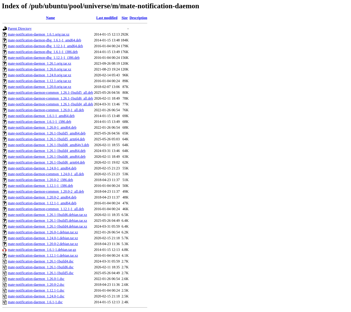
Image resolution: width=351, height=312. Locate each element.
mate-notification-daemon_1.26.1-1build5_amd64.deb (47, 133)
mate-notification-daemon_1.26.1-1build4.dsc (41, 261)
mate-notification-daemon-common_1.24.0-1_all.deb (46, 174)
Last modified (107, 18)
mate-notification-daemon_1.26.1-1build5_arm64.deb (46, 139)
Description (138, 18)
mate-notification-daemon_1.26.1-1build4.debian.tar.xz (47, 226)
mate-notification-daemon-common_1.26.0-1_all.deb (46, 110)
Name (50, 18)
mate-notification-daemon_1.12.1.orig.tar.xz (39, 81)
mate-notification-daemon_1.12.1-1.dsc (36, 290)
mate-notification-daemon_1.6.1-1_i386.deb (39, 122)
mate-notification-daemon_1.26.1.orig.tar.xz (39, 63)
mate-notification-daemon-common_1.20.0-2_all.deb (46, 191)
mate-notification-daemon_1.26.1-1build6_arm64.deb (46, 162)
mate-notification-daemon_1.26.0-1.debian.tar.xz (43, 232)
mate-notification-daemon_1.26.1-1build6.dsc (41, 267)
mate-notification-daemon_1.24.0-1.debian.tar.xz (43, 238)
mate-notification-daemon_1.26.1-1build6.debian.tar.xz (47, 215)
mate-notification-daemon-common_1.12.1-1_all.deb (46, 209)
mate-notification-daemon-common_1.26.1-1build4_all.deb (50, 104)
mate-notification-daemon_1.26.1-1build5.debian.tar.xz (47, 220)
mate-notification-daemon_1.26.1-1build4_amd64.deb (47, 151)
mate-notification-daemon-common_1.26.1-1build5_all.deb (50, 92)
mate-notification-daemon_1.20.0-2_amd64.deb (42, 197)
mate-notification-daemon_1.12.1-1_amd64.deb (42, 203)
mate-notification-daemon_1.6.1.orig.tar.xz (38, 34)
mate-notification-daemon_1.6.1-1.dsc (35, 302)
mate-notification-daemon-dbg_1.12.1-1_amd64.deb (45, 46)
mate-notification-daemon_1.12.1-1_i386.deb (40, 186)
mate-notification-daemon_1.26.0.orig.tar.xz (39, 69)
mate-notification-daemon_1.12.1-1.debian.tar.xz (43, 255)
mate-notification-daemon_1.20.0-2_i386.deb (40, 180)
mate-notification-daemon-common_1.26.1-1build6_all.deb (50, 98)
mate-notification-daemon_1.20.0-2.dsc (36, 284)
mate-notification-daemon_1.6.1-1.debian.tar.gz (42, 250)
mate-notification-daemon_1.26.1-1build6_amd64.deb (47, 156)
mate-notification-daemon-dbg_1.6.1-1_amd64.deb (44, 40)
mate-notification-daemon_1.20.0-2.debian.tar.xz (43, 244)
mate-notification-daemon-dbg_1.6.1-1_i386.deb (43, 52)
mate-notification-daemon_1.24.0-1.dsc (36, 296)
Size (125, 18)
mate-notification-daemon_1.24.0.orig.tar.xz (39, 75)
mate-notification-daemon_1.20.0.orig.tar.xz (39, 87)
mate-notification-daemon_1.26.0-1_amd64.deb (42, 127)
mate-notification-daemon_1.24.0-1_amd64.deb (42, 168)
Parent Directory (20, 28)
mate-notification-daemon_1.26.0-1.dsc (36, 279)
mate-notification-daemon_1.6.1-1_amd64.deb (41, 116)
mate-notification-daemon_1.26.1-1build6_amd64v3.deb (48, 145)
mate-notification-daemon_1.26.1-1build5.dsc (41, 273)
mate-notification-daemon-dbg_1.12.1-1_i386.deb (43, 58)
